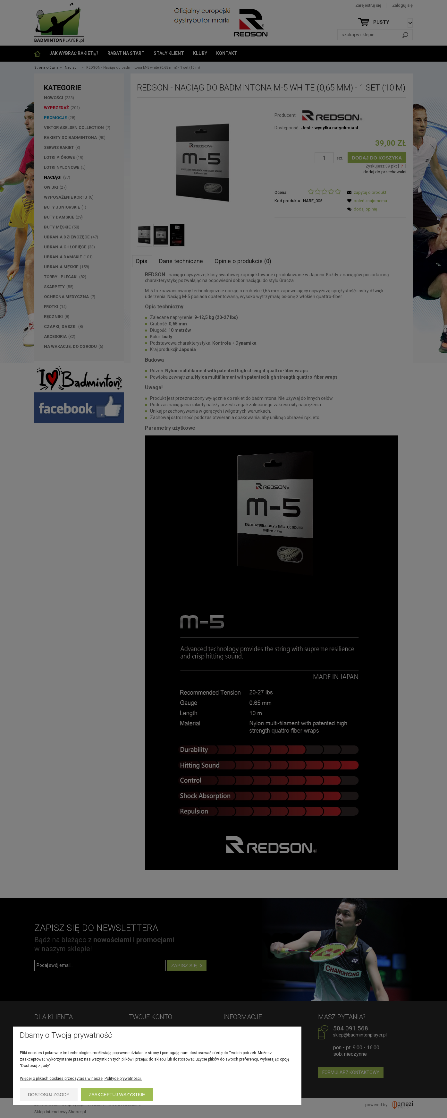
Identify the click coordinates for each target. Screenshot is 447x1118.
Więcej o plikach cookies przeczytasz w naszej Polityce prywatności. (81, 1078)
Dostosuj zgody (49, 1094)
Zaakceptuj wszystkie (117, 1094)
